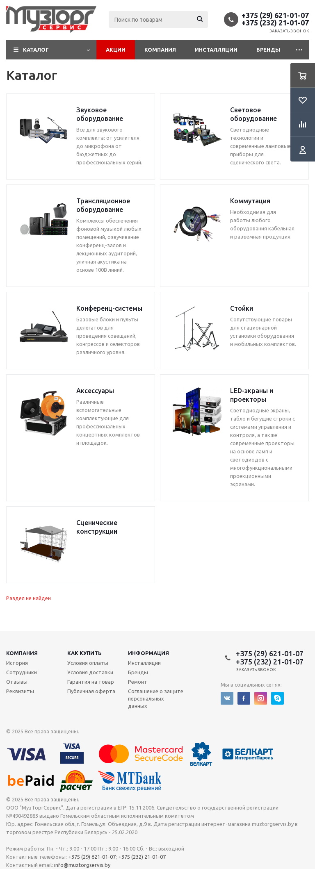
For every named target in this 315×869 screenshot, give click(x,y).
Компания (160, 49)
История (17, 663)
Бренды (268, 49)
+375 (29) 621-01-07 (275, 15)
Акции (116, 49)
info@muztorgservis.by (82, 865)
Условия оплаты (87, 663)
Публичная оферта (91, 691)
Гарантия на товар (90, 682)
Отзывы (16, 682)
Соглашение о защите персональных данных (155, 698)
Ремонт (137, 682)
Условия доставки (90, 672)
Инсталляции (216, 49)
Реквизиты (20, 691)
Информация (148, 653)
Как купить (84, 653)
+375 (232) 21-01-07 (275, 22)
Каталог (36, 49)
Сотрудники (21, 672)
